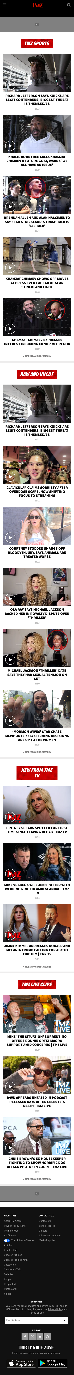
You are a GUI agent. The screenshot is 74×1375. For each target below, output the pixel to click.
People (7, 1279)
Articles (8, 1245)
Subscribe (64, 1320)
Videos (7, 1293)
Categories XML (12, 1269)
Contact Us (45, 1221)
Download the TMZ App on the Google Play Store (52, 1363)
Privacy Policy (55, 1309)
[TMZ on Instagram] (47, 1336)
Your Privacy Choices (19, 1240)
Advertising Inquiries (50, 1235)
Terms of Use (11, 1230)
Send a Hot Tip (47, 1225)
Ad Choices (10, 1235)
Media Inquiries (47, 1240)
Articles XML (11, 1250)
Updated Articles (13, 1255)
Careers (43, 1230)
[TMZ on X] (32, 1336)
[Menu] (5, 5)
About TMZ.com (13, 1221)
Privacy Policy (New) (15, 1225)
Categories (10, 1264)
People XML (10, 1284)
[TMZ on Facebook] (25, 1336)
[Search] (69, 5)
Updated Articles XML (15, 1259)
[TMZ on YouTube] (39, 1336)
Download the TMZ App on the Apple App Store (21, 1363)
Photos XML (10, 1289)
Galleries (8, 1274)
